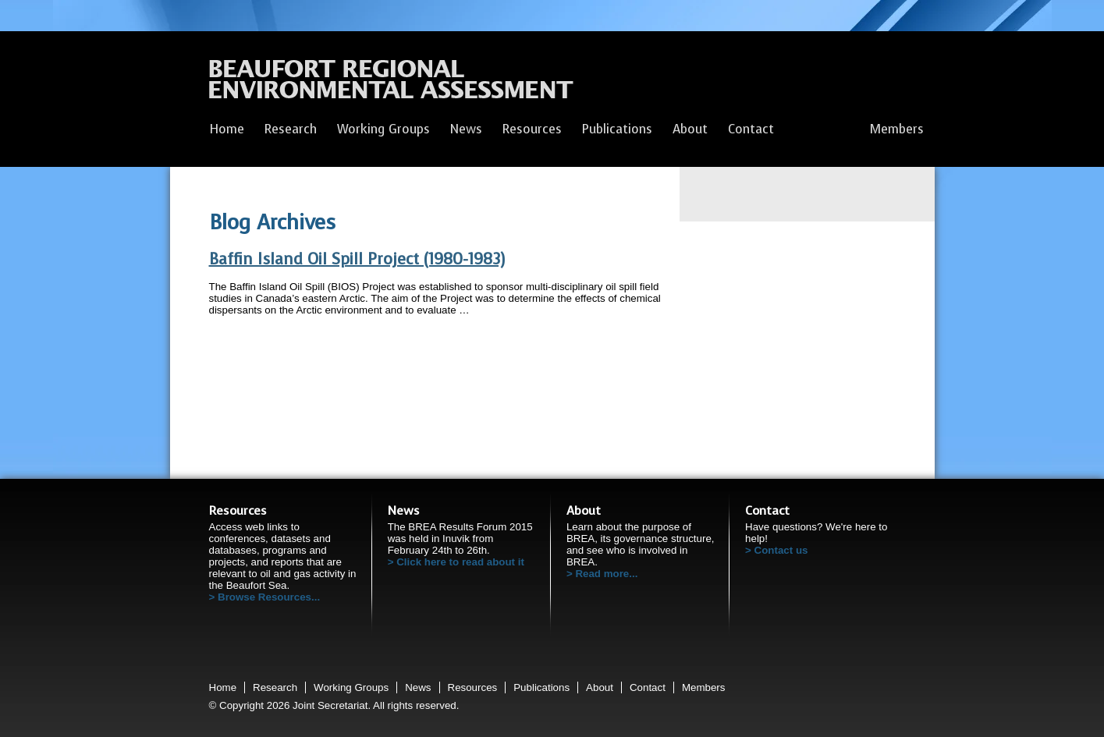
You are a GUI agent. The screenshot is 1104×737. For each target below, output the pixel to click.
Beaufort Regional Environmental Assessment (391, 83)
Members (897, 129)
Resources (532, 129)
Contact (751, 129)
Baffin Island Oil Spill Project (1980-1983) (357, 259)
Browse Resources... (269, 597)
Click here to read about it (460, 562)
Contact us (781, 550)
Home (226, 129)
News (466, 129)
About (690, 129)
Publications (617, 129)
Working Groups (383, 129)
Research (290, 129)
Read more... (606, 573)
